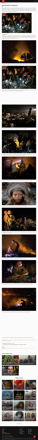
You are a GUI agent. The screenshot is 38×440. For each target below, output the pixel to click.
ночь (19, 348)
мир (9, 3)
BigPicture (6, 3)
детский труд (6, 348)
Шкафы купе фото (5, 35)
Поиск (33, 1)
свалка (28, 348)
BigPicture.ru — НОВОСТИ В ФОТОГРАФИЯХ (7, 433)
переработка (22, 348)
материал (13, 348)
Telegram (12, 343)
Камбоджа (10, 348)
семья (31, 348)
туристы (33, 348)
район (26, 348)
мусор (17, 348)
